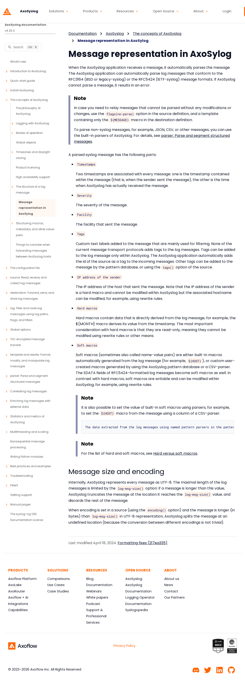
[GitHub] (231, 669)
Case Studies (58, 591)
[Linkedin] (219, 669)
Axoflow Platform (22, 578)
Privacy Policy (124, 645)
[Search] (23, 47)
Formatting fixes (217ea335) (142, 543)
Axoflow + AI (18, 597)
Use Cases (56, 585)
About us (171, 578)
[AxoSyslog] (20, 11)
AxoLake (15, 585)
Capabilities (18, 610)
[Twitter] (207, 669)
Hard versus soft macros (175, 453)
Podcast (93, 604)
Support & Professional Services (96, 616)
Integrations (18, 604)
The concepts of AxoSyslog (157, 33)
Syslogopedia (136, 610)
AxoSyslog (115, 33)
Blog (89, 578)
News (168, 585)
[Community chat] (196, 669)
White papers (97, 597)
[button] (58, 11)
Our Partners (174, 597)
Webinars (94, 591)
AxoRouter (16, 591)
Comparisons (58, 578)
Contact (171, 591)
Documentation (82, 33)
